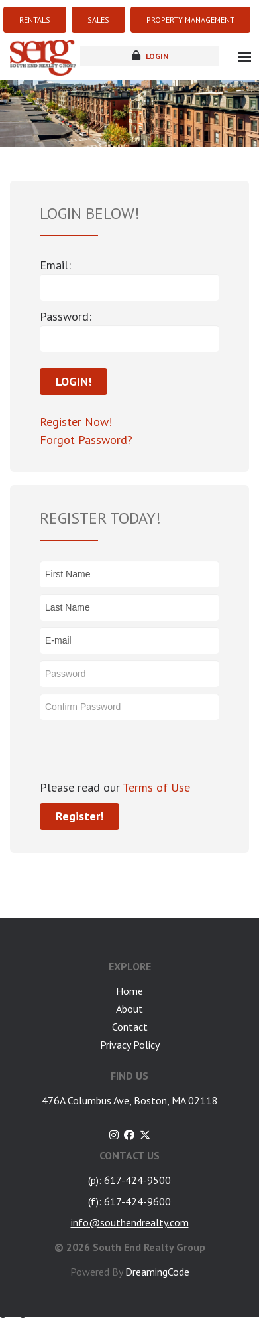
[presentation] (140, 752)
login (150, 55)
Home (129, 990)
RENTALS (34, 20)
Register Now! (76, 421)
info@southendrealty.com (130, 1222)
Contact (130, 1026)
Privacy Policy (130, 1044)
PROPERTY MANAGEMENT (190, 20)
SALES (98, 20)
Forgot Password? (86, 439)
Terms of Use (155, 787)
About (129, 1008)
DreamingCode (157, 1271)
